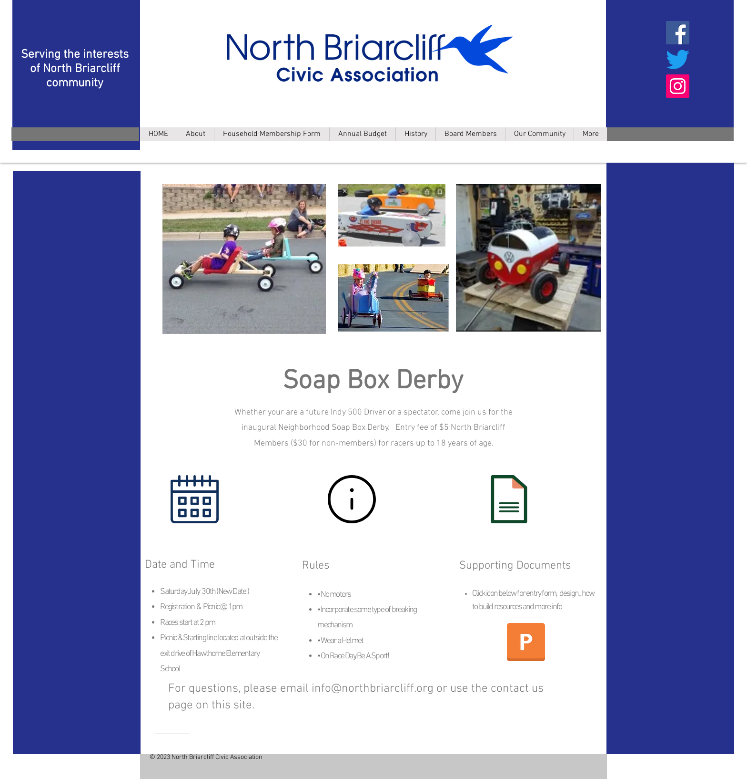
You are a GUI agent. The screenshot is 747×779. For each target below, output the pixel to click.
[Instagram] (677, 86)
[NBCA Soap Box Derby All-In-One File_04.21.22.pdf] (526, 643)
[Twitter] (677, 59)
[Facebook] (677, 32)
